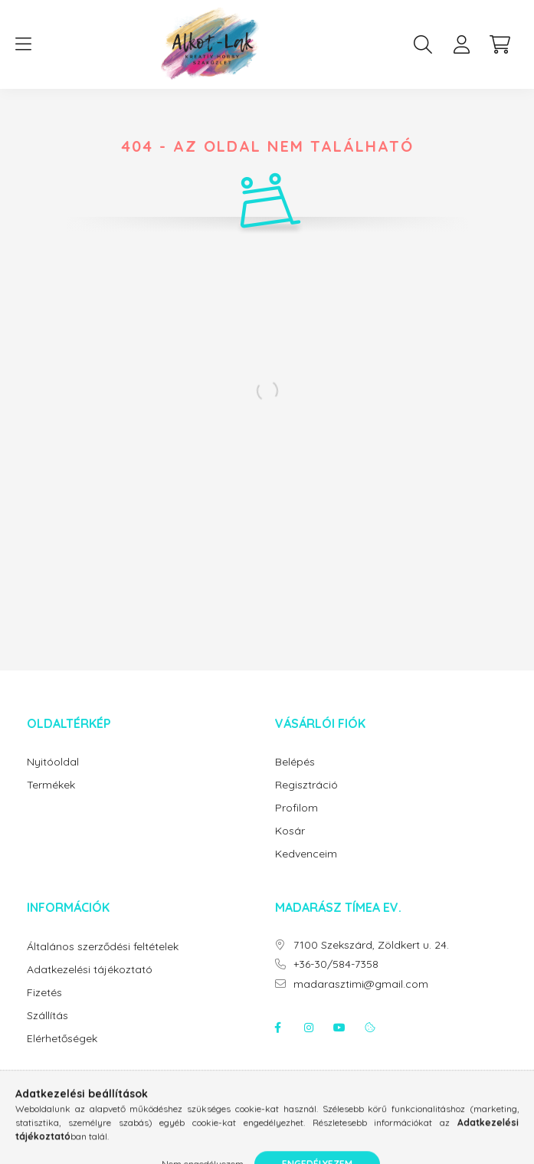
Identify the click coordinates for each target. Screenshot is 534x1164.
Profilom (296, 808)
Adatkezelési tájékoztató (89, 969)
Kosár (290, 831)
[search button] (423, 44)
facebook (278, 1027)
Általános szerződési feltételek (103, 946)
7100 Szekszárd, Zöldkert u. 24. (371, 945)
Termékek (51, 785)
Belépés (295, 762)
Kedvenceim (306, 854)
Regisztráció (306, 785)
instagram (308, 1027)
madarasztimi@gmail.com (360, 984)
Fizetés (44, 992)
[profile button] (461, 44)
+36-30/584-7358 (335, 964)
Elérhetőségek (62, 1038)
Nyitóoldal (53, 762)
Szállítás (47, 1015)
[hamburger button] (23, 44)
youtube (339, 1027)
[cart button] (499, 44)
